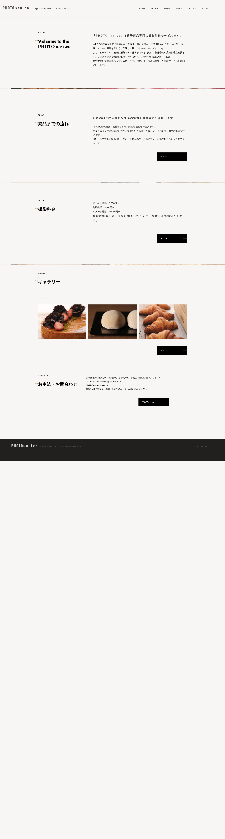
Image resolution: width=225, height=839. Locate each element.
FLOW (167, 8)
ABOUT (154, 8)
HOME (142, 8)
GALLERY (192, 8)
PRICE (179, 8)
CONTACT (207, 8)
